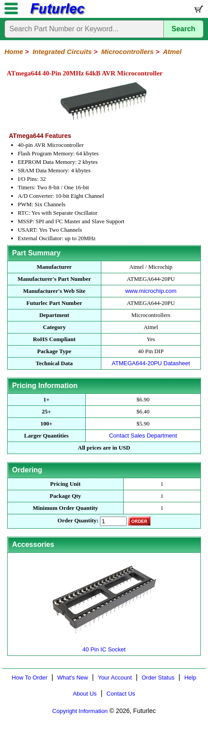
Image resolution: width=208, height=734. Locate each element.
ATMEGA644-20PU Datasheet (151, 363)
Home (13, 51)
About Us (84, 693)
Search (183, 29)
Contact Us (121, 693)
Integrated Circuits (62, 51)
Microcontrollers (127, 51)
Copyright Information (80, 711)
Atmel (172, 51)
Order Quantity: (78, 520)
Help (190, 677)
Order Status (158, 677)
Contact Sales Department (143, 435)
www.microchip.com (150, 291)
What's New (72, 677)
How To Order (29, 677)
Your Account (115, 677)
